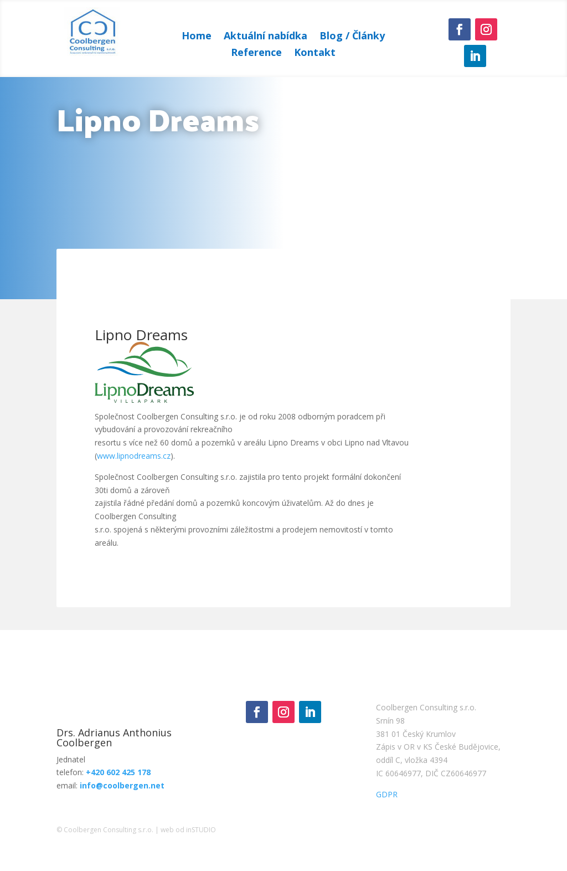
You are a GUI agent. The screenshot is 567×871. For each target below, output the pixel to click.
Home (197, 37)
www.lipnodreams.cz (134, 455)
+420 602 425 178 (118, 772)
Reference (256, 53)
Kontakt (315, 53)
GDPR (387, 794)
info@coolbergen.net (122, 785)
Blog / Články (352, 37)
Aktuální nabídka (265, 37)
